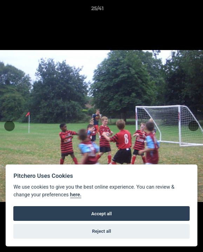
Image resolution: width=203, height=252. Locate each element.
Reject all (101, 231)
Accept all (101, 213)
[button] (178, 10)
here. (76, 195)
